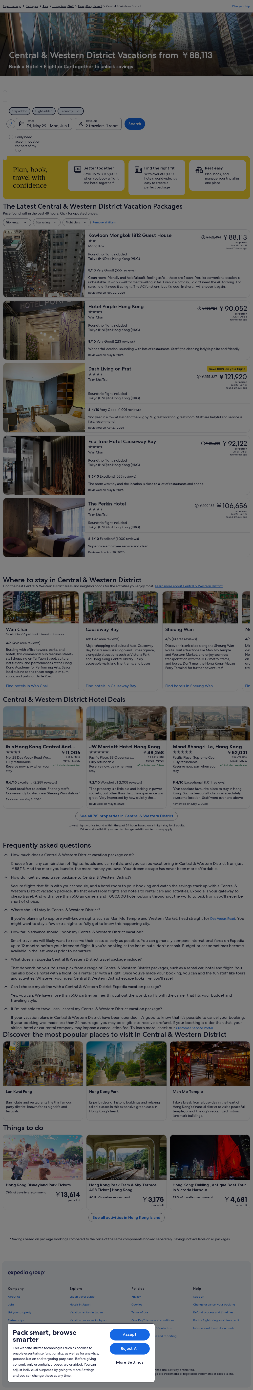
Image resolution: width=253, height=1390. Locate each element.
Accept (129, 1334)
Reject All (130, 1348)
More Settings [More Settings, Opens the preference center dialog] (129, 1362)
